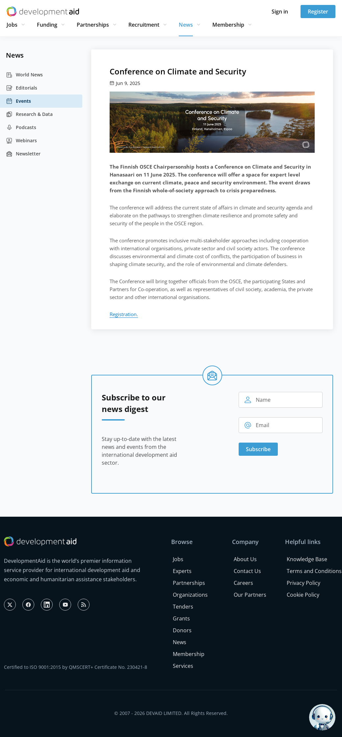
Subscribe (258, 449)
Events (18, 101)
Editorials (21, 88)
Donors (182, 630)
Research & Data (29, 114)
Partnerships (93, 24)
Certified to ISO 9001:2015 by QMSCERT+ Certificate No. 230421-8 (75, 667)
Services (183, 665)
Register (318, 11)
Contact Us (247, 571)
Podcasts (21, 127)
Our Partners (250, 594)
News (186, 24)
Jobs (12, 24)
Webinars (21, 140)
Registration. (124, 314)
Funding (47, 24)
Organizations (190, 594)
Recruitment (143, 24)
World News (24, 74)
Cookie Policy (303, 594)
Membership (228, 24)
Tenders (183, 606)
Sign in (280, 11)
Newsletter (23, 153)
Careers (243, 583)
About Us (245, 559)
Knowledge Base (307, 559)
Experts (182, 571)
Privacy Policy (303, 583)
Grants (181, 618)
